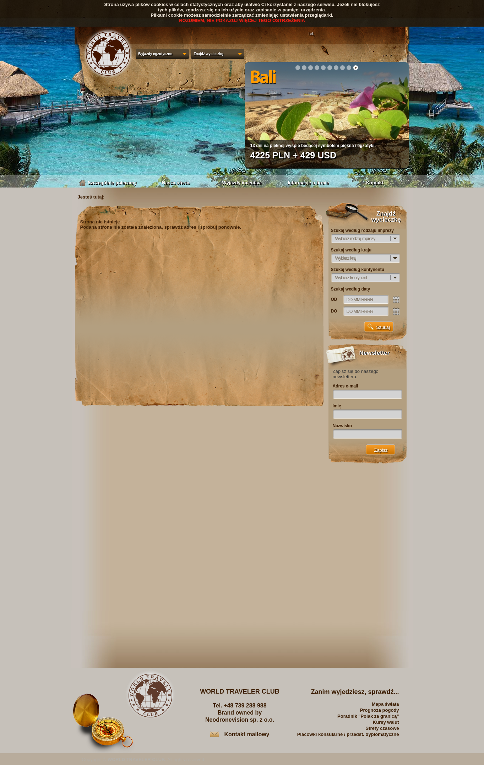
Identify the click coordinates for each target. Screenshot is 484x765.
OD (334, 299)
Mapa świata (385, 704)
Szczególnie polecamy (110, 183)
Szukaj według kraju (351, 250)
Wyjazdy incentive (242, 182)
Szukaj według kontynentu (358, 269)
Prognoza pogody (379, 710)
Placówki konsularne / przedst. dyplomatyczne (348, 734)
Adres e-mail (345, 386)
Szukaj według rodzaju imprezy (362, 230)
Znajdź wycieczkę (208, 54)
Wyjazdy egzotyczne (155, 54)
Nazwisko (342, 425)
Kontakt (374, 182)
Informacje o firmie (308, 182)
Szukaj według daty (350, 289)
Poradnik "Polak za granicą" (368, 716)
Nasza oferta (175, 182)
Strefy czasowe (382, 728)
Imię (337, 405)
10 (355, 67)
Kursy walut (386, 722)
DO (334, 311)
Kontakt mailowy (246, 734)
